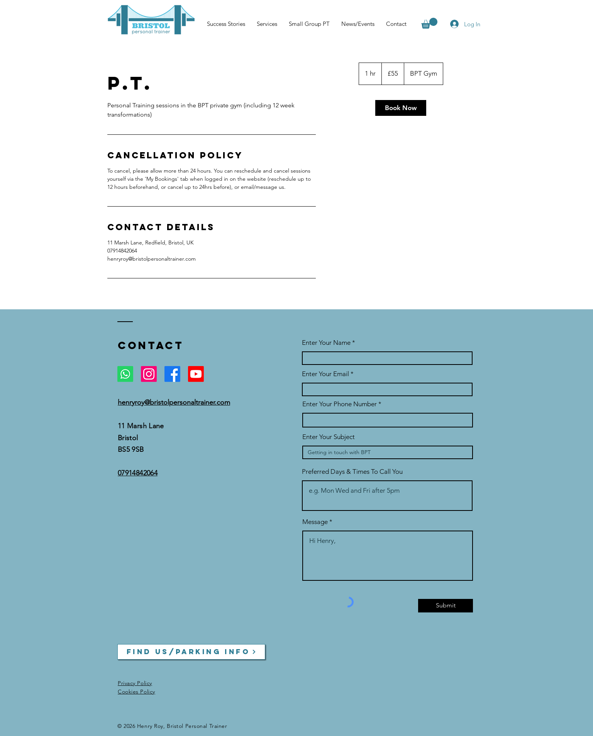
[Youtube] (196, 374)
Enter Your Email (325, 374)
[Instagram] (149, 374)
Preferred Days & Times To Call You (352, 471)
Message (315, 522)
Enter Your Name (327, 342)
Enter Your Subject (328, 437)
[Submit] (445, 605)
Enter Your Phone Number (339, 404)
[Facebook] (172, 374)
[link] (400, 108)
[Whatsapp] (125, 374)
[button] (429, 23)
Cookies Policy (136, 691)
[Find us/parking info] (191, 652)
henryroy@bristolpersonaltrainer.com (174, 402)
